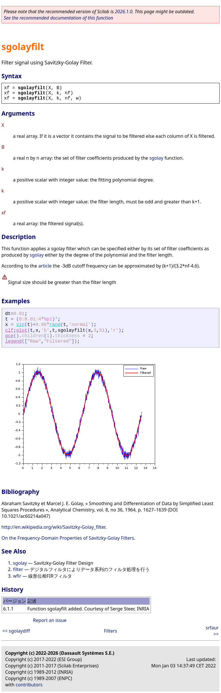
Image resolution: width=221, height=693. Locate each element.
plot (21, 330)
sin (20, 324)
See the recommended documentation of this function (58, 18)
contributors (29, 684)
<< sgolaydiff (16, 631)
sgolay (156, 158)
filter (18, 569)
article (45, 266)
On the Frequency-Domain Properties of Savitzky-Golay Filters (67, 538)
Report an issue (49, 620)
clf (9, 330)
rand (54, 324)
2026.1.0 (123, 11)
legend (13, 341)
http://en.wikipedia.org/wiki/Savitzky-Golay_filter (53, 527)
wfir (17, 576)
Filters (110, 631)
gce (9, 336)
